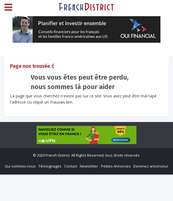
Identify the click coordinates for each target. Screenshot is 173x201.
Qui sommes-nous (20, 166)
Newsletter (89, 166)
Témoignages (50, 166)
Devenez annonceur (150, 166)
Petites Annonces (116, 166)
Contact (70, 166)
